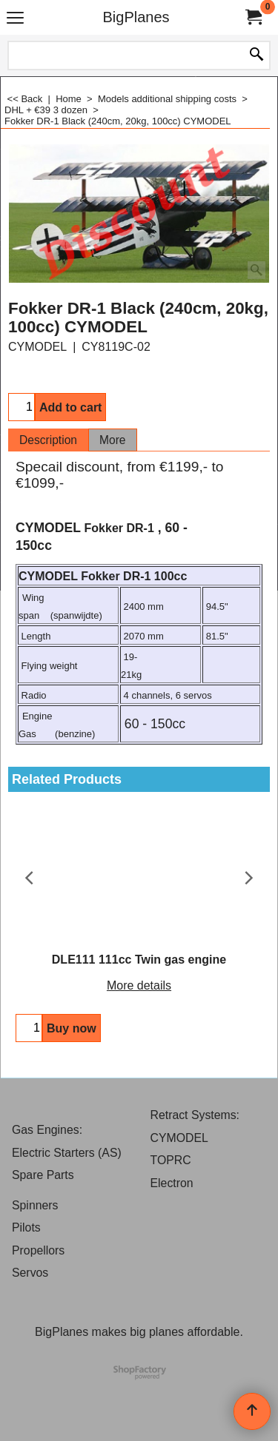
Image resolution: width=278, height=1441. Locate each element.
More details (139, 985)
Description (48, 440)
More (112, 440)
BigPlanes (135, 17)
